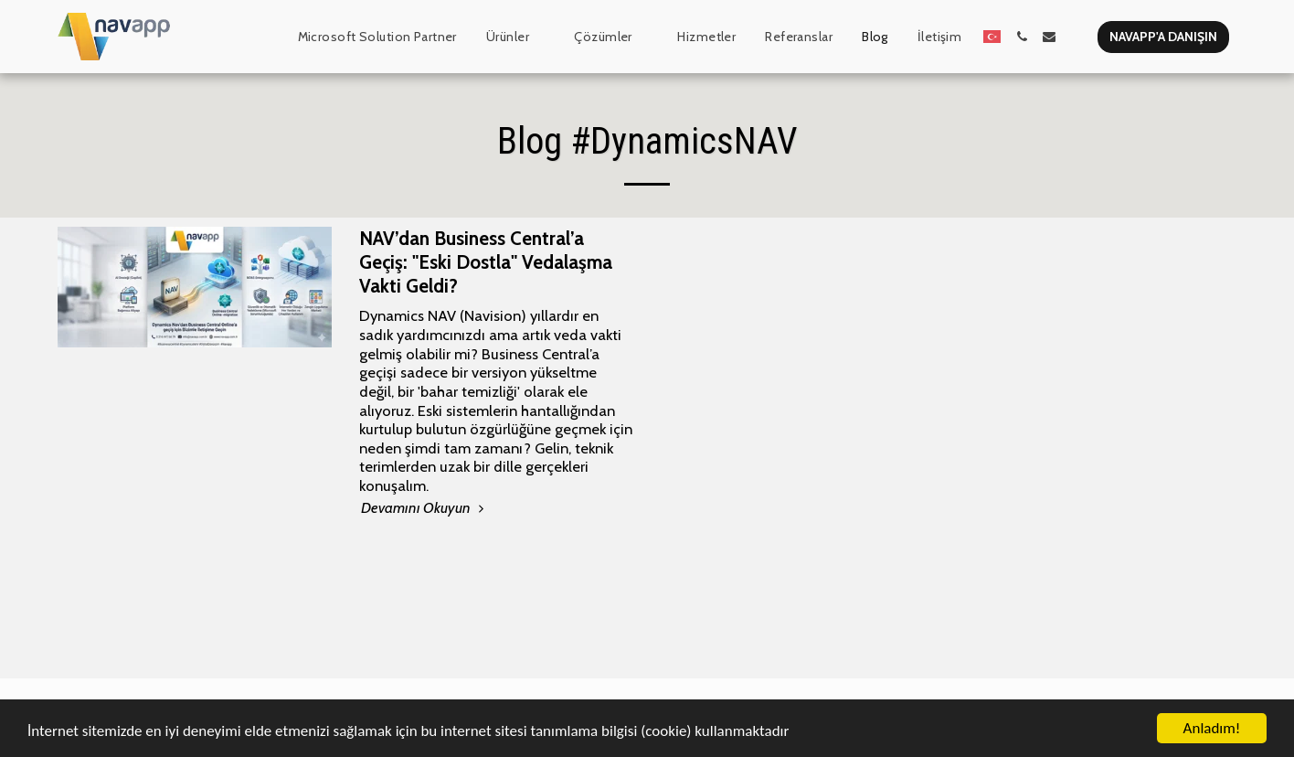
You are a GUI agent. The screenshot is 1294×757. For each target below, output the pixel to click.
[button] (515, 37)
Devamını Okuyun (425, 507)
